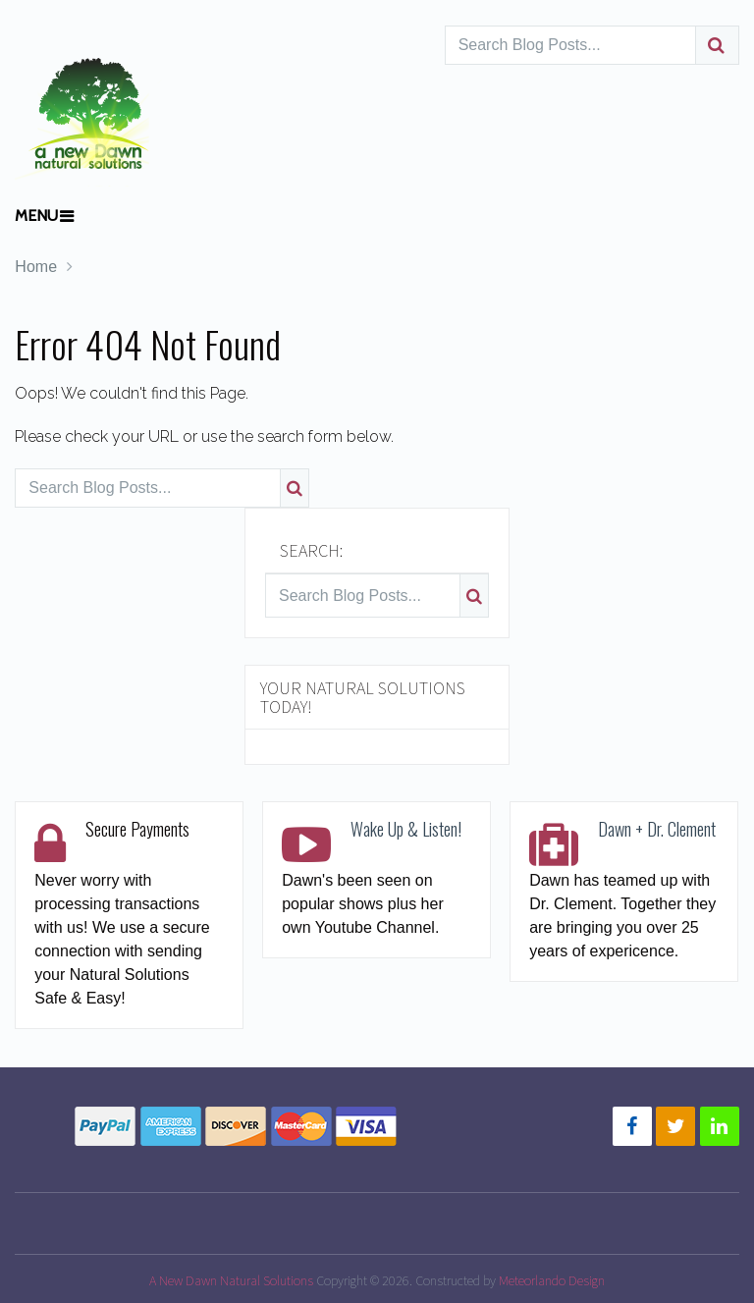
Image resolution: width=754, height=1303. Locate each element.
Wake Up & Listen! (405, 829)
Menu (36, 215)
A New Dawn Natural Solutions (231, 1280)
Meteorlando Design (552, 1280)
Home (36, 266)
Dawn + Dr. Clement (657, 829)
